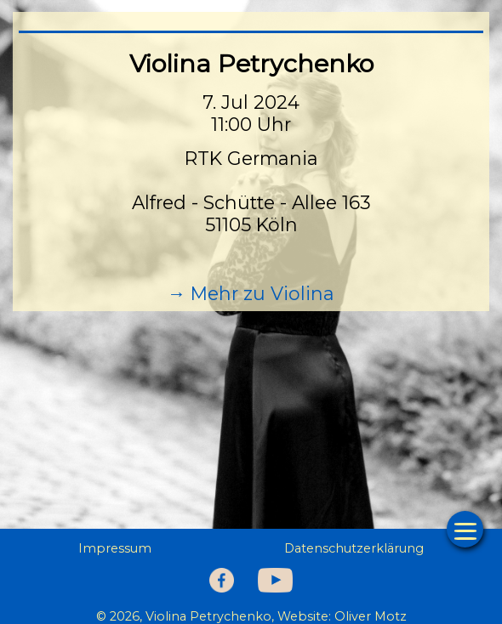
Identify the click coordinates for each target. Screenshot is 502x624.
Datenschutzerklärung (354, 548)
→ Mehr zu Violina (251, 293)
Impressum (114, 548)
